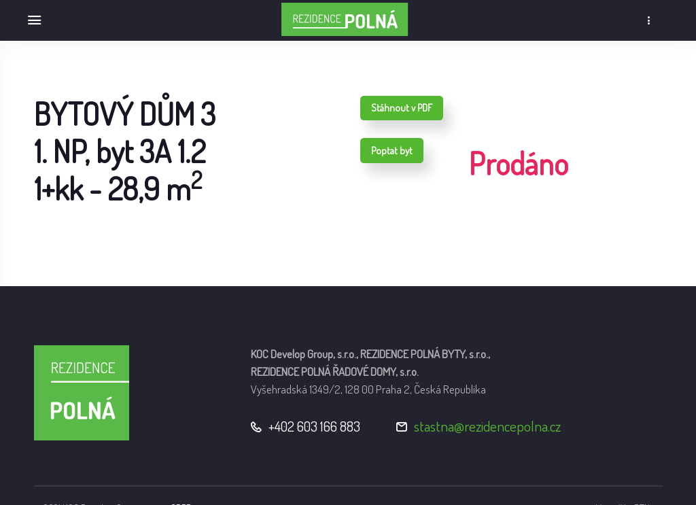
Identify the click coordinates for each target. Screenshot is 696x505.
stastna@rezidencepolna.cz (487, 426)
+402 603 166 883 (314, 426)
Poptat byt (392, 150)
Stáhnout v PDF (401, 107)
